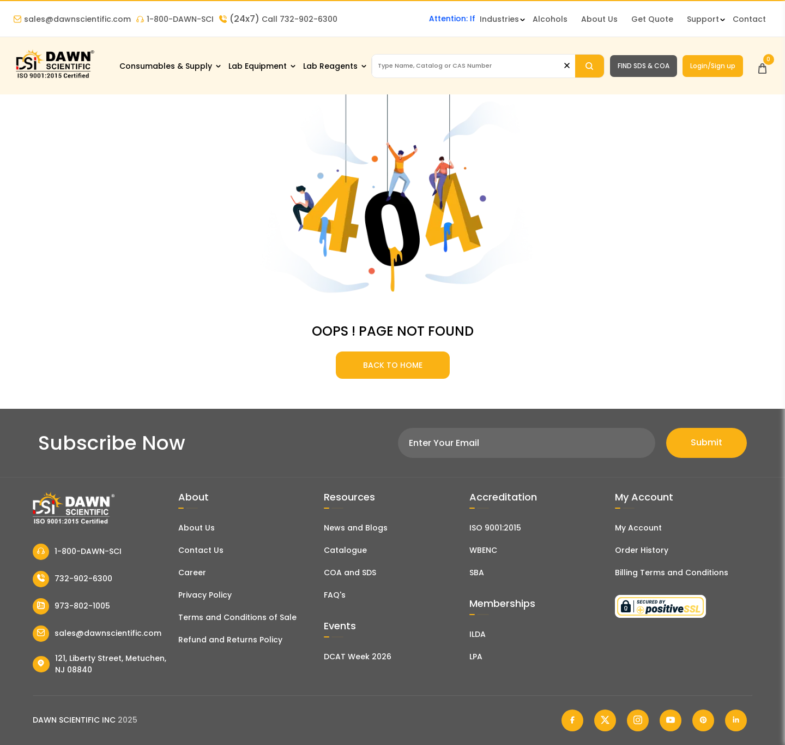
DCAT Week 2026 (357, 656)
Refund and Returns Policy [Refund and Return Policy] (230, 639)
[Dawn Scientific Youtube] (670, 720)
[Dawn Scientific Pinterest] (703, 720)
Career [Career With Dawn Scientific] (192, 572)
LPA (475, 656)
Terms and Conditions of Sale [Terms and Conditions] (237, 617)
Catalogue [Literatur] (345, 550)
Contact (749, 19)
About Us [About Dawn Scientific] (599, 19)
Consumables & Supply (165, 66)
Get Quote (652, 19)
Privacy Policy (205, 594)
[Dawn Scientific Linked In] (736, 720)
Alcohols (550, 19)
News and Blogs (356, 527)
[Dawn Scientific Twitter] (605, 720)
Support (703, 19)
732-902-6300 (72, 579)
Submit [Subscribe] (706, 442)
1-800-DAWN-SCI (175, 19)
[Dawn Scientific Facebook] (572, 720)
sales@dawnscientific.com (72, 19)
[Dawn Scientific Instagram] (638, 720)
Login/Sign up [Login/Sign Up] (712, 65)
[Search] (589, 66)
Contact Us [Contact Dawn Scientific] (201, 550)
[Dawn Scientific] (54, 77)
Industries (499, 19)
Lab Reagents (330, 66)
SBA (476, 572)
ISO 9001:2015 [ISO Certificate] (495, 527)
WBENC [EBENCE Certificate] (483, 550)
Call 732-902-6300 (278, 19)
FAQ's (335, 594)
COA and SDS (350, 572)
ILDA (477, 634)
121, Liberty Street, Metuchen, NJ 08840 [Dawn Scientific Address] (99, 664)
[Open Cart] (762, 65)
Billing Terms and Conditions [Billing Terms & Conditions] (671, 572)
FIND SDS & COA (643, 65)
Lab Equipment (257, 66)
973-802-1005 (71, 606)
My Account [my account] (638, 527)
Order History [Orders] (641, 550)
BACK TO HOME (392, 365)
